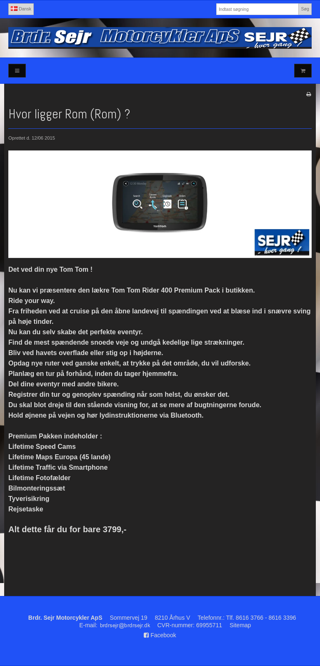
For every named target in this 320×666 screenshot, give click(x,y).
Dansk (21, 8)
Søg (305, 8)
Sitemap (240, 625)
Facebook (160, 635)
